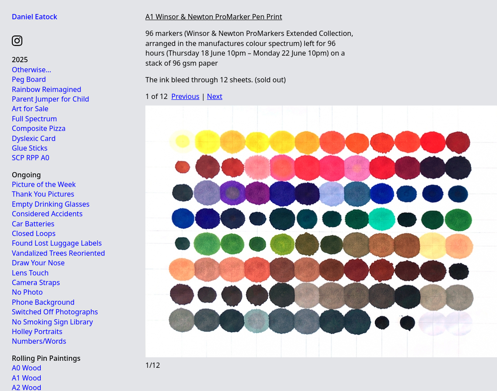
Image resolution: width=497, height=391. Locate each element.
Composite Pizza (39, 128)
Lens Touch (30, 273)
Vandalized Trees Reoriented (58, 253)
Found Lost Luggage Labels (57, 243)
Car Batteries (33, 224)
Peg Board (29, 79)
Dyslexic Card (34, 138)
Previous (185, 96)
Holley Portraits (37, 331)
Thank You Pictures (43, 194)
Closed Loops (34, 233)
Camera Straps (36, 282)
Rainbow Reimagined (46, 89)
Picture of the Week (44, 184)
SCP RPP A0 (30, 157)
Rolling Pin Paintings (46, 358)
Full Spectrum (34, 118)
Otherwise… (31, 69)
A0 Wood (26, 368)
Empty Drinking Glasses (50, 204)
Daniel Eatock (34, 16)
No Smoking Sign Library (52, 322)
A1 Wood (26, 378)
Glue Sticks (29, 148)
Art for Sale (30, 108)
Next (214, 96)
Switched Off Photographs (55, 312)
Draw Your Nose (38, 263)
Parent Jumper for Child (50, 99)
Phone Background (43, 302)
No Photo (27, 292)
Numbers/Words (39, 341)
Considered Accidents (47, 213)
